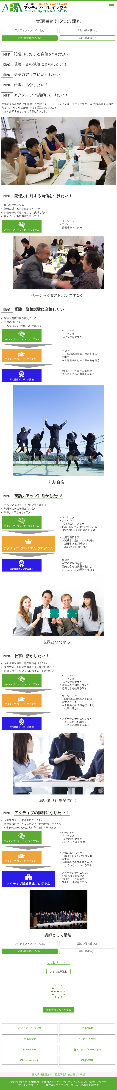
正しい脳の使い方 (87, 30)
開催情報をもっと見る (58, 1009)
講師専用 (87, 1060)
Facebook (29, 1049)
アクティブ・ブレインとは (30, 30)
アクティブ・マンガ (29, 1028)
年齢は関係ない (87, 38)
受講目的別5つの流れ (30, 38)
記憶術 (32, 1082)
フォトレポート (29, 1060)
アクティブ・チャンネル (87, 1049)
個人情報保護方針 (42, 1074)
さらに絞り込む (58, 971)
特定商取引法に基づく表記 (70, 1074)
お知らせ (30, 1038)
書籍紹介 (87, 1028)
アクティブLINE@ (87, 1038)
